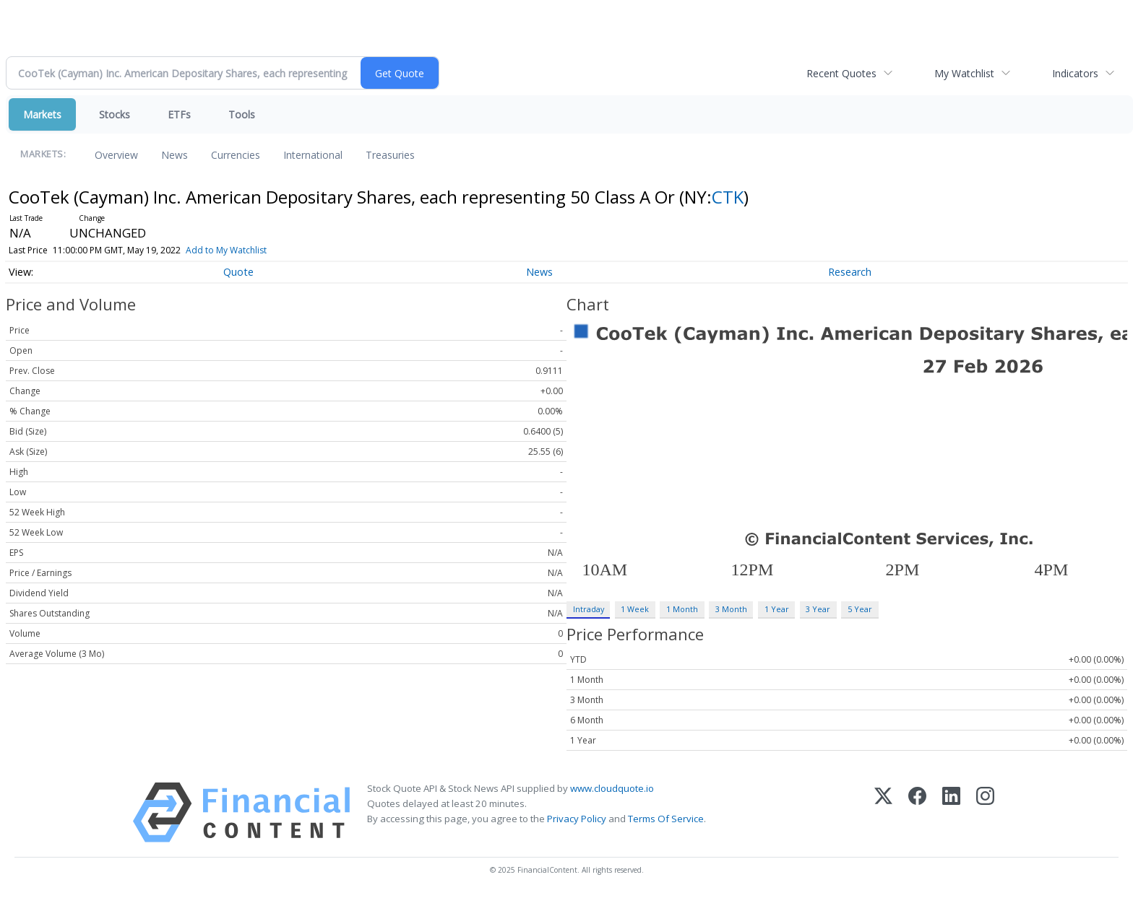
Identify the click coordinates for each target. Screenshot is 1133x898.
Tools (241, 114)
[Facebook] (917, 812)
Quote (238, 272)
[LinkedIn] (951, 812)
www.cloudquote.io (612, 788)
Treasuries (390, 155)
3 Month (731, 608)
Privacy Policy (576, 818)
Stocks (114, 114)
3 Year (818, 608)
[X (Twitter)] (883, 812)
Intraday (588, 608)
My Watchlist (964, 73)
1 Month (682, 608)
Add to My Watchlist (226, 250)
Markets (42, 114)
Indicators (1075, 73)
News (174, 155)
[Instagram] (985, 812)
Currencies (235, 155)
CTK (728, 197)
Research (849, 272)
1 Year (776, 608)
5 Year (860, 608)
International (313, 155)
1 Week (635, 608)
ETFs (179, 114)
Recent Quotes (841, 73)
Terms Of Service (666, 818)
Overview (116, 155)
